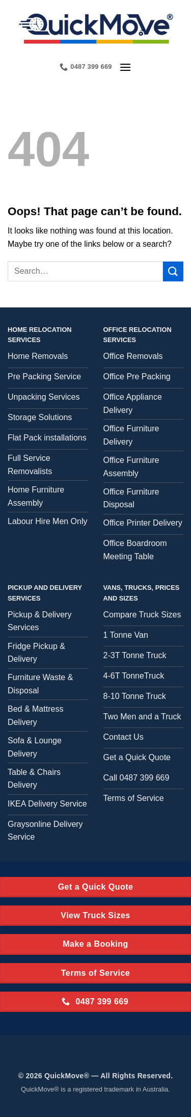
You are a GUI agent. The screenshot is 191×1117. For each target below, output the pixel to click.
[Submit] (173, 271)
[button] (125, 67)
